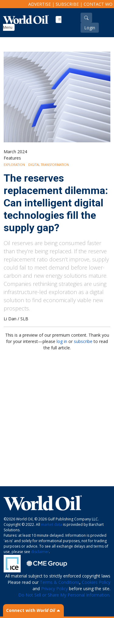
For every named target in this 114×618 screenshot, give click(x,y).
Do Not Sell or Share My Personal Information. (64, 595)
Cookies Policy (96, 582)
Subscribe (67, 4)
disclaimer (40, 551)
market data (51, 524)
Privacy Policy (54, 588)
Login (89, 28)
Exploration (14, 165)
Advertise (39, 4)
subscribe (83, 341)
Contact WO (98, 4)
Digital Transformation (48, 165)
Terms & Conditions (59, 582)
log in (62, 341)
